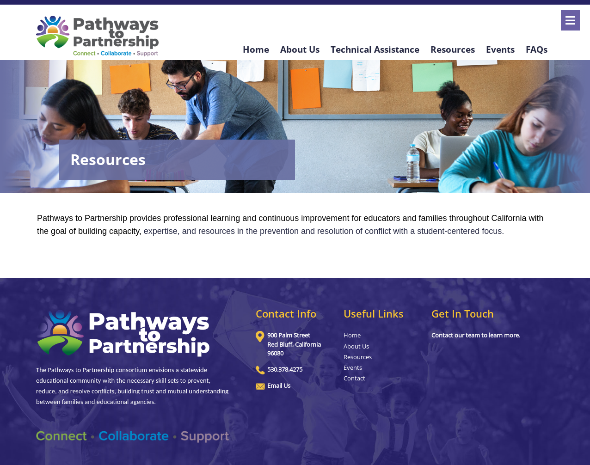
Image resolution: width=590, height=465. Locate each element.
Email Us (278, 385)
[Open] (570, 20)
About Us (300, 49)
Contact (354, 378)
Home (256, 49)
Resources (452, 49)
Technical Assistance (375, 49)
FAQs (536, 49)
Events (500, 49)
